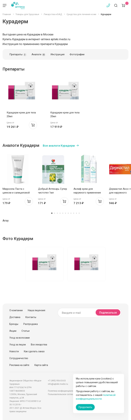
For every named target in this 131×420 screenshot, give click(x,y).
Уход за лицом (17, 344)
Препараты (17, 54)
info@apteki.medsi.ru (58, 384)
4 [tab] (60, 213)
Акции (12, 330)
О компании (16, 310)
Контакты (30, 317)
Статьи (25, 330)
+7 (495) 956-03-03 (57, 380)
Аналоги (38, 54)
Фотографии (77, 54)
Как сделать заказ (34, 351)
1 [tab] (51, 213)
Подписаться (108, 312)
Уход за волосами (19, 337)
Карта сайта (41, 365)
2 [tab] (54, 213)
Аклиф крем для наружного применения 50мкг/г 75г (87, 192)
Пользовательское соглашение (63, 394)
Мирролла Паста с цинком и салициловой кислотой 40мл (16, 192)
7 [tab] (68, 213)
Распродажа (30, 324)
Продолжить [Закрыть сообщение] (85, 407)
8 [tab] (70, 213)
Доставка (14, 317)
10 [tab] (76, 213)
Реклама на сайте (19, 365)
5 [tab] (62, 213)
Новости (14, 351)
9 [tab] (73, 213)
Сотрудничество (18, 358)
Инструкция (57, 54)
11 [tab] (79, 213)
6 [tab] (65, 213)
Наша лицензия (36, 310)
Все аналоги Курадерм (59, 145)
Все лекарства (39, 344)
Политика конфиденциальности (63, 391)
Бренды (13, 324)
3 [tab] (57, 213)
